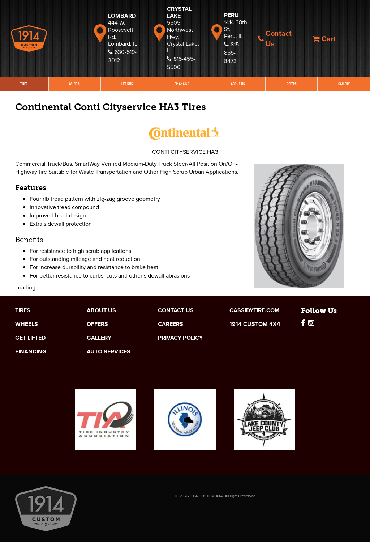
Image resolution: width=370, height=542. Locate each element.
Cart (324, 38)
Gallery (99, 338)
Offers (292, 83)
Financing (182, 83)
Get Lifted (30, 338)
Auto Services (108, 352)
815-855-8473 (232, 52)
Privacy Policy (180, 338)
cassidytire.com (254, 310)
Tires (23, 83)
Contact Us (275, 38)
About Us (238, 83)
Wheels (74, 83)
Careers (170, 324)
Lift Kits (127, 83)
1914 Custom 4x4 (254, 324)
